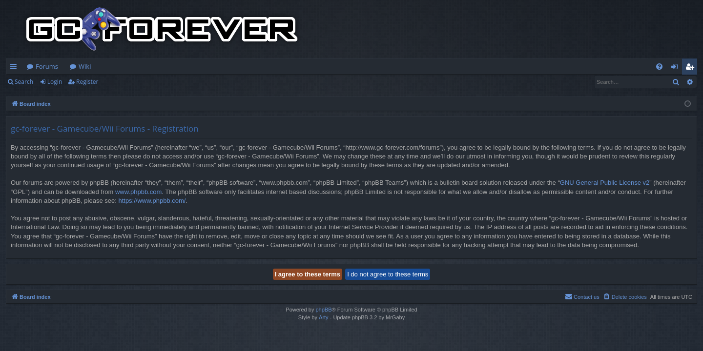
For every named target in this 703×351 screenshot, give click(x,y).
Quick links (15, 68)
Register (87, 82)
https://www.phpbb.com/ (152, 200)
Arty (324, 317)
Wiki (85, 66)
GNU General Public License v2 (605, 182)
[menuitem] (659, 66)
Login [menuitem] (676, 68)
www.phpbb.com (138, 191)
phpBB (323, 309)
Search (24, 82)
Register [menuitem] (691, 68)
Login (54, 82)
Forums (47, 66)
